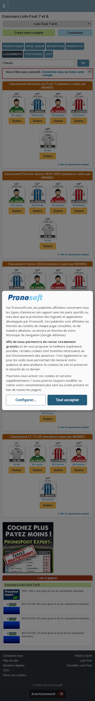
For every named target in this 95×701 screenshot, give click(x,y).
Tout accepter (67, 400)
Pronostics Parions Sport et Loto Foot (26, 6)
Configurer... (25, 400)
